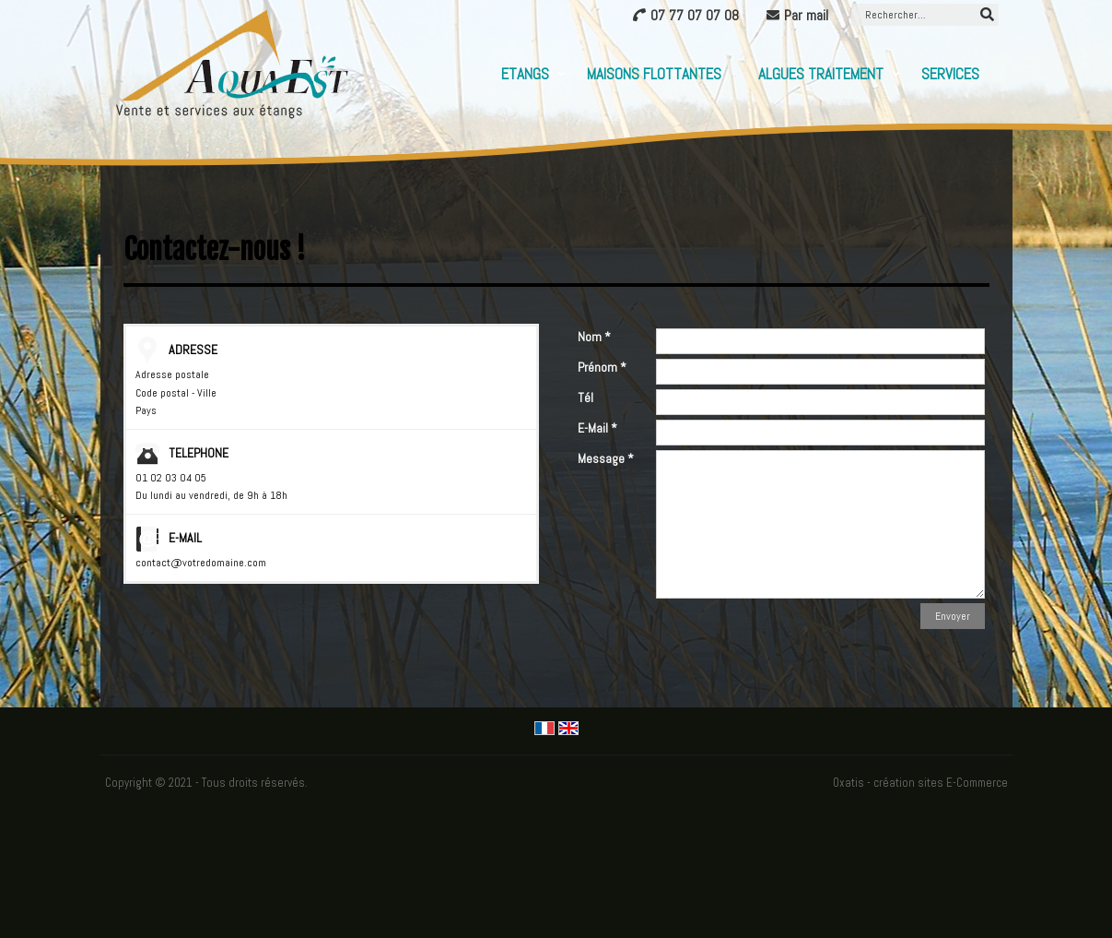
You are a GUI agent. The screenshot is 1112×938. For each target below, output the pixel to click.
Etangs (525, 74)
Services (950, 74)
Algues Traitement (821, 74)
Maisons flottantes (654, 74)
